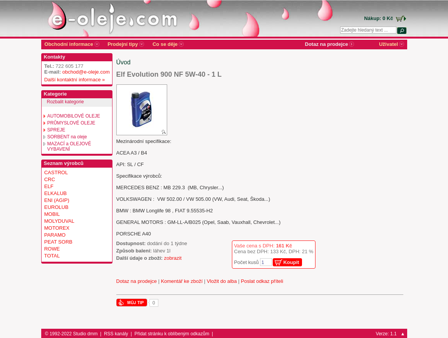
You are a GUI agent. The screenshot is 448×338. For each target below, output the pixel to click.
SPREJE (56, 130)
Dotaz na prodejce (136, 281)
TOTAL (52, 256)
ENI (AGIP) (56, 200)
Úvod (123, 62)
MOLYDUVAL (59, 221)
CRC (49, 179)
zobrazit (173, 258)
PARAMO (54, 235)
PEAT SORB (58, 242)
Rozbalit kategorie (65, 101)
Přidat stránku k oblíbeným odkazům (171, 333)
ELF (49, 186)
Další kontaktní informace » (73, 79)
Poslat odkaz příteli (262, 281)
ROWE (52, 249)
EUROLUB (56, 207)
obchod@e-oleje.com (86, 72)
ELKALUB (55, 193)
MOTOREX (57, 228)
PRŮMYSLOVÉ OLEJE (71, 123)
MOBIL (52, 214)
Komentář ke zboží (182, 281)
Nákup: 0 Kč (378, 18)
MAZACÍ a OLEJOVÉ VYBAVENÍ (69, 146)
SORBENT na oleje (67, 137)
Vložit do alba (222, 281)
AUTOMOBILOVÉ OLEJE (73, 116)
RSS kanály (116, 333)
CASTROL (56, 172)
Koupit (291, 262)
